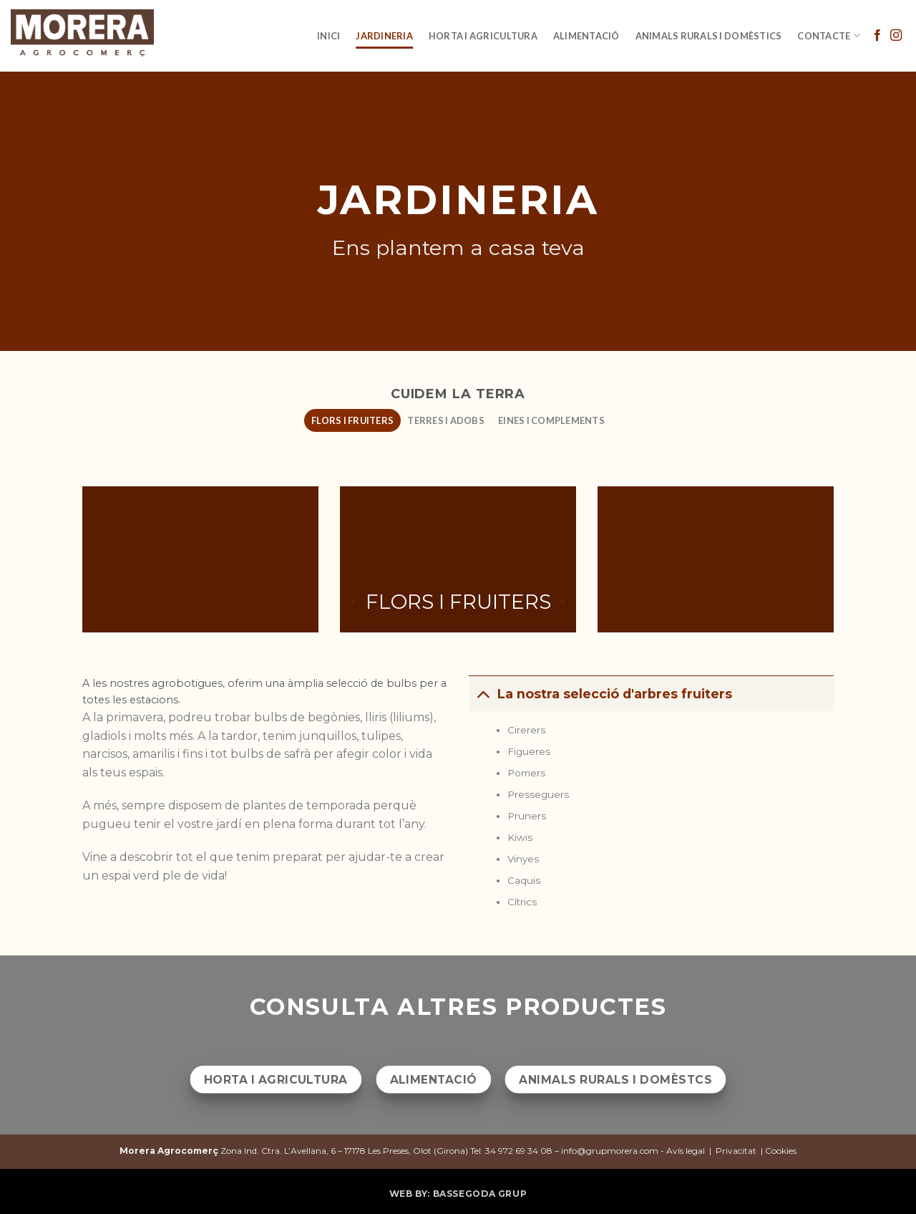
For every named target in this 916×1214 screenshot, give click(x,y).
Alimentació (586, 36)
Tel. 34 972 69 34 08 (511, 1150)
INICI (328, 36)
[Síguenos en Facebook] (877, 35)
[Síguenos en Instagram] (896, 35)
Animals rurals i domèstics (708, 36)
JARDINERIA (384, 36)
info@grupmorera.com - (613, 1150)
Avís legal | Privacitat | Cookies (731, 1150)
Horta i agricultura (483, 36)
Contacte (828, 35)
